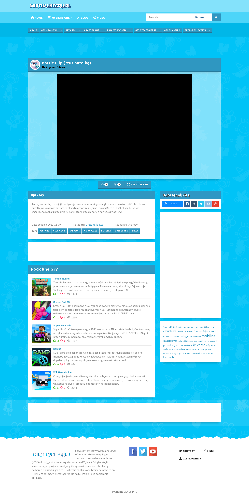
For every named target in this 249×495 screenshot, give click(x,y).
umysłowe (206, 349)
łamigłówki (168, 357)
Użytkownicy (190, 458)
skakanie (188, 345)
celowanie (59, 230)
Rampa (57, 349)
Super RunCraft (62, 325)
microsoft (197, 336)
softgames (210, 345)
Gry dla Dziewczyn (195, 30)
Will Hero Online (62, 372)
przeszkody (169, 345)
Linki (209, 451)
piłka (207, 341)
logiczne (188, 336)
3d (171, 327)
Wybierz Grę (60, 18)
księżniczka (177, 336)
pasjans (186, 340)
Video (99, 18)
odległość (121, 230)
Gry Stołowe (91, 30)
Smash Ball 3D (61, 302)
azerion (195, 327)
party (179, 341)
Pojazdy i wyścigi (117, 30)
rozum (180, 345)
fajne (205, 331)
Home (37, 18)
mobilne (208, 335)
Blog (82, 18)
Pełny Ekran (137, 184)
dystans (44, 230)
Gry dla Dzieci (172, 30)
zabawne (75, 230)
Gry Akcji (70, 30)
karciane (167, 336)
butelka (106, 230)
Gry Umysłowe (49, 30)
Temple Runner (61, 278)
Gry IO (33, 30)
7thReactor (178, 327)
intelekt (213, 331)
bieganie (210, 327)
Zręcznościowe (54, 67)
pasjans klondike (197, 341)
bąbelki (203, 327)
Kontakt (187, 451)
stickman (167, 349)
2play (135, 230)
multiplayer (170, 340)
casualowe (169, 331)
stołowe (175, 349)
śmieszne (198, 345)
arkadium (187, 327)
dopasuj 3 (190, 331)
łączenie (209, 353)
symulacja (196, 349)
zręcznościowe (198, 353)
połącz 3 (213, 341)
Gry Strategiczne (145, 30)
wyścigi (177, 353)
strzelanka (185, 349)
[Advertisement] (124, 46)
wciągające (90, 230)
